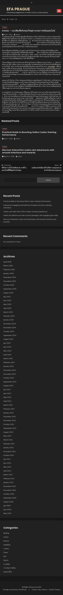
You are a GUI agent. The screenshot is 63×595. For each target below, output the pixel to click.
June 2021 (7, 463)
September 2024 (9, 335)
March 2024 (8, 358)
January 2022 (8, 447)
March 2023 (8, 405)
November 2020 (9, 490)
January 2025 (8, 320)
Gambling (6, 545)
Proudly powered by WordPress (15, 589)
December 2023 (9, 370)
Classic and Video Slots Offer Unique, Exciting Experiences (25, 211)
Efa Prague (18, 9)
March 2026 (8, 266)
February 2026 (9, 269)
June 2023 (7, 393)
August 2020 (8, 502)
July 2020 (7, 506)
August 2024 (8, 339)
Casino (4, 27)
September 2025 (9, 289)
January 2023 (8, 413)
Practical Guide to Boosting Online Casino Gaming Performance (29, 133)
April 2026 (7, 262)
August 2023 (8, 386)
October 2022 (8, 424)
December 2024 (9, 324)
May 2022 (7, 436)
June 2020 (7, 509)
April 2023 (7, 401)
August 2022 (8, 432)
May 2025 (7, 304)
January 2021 (8, 482)
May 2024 (7, 351)
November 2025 (9, 281)
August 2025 (8, 293)
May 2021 (7, 467)
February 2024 (9, 362)
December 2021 (9, 451)
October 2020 (8, 494)
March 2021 (8, 475)
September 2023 (9, 382)
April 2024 (7, 355)
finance (6, 541)
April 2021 (7, 471)
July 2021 (7, 459)
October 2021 (8, 455)
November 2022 (9, 420)
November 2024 (9, 327)
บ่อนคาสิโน (7, 572)
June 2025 (7, 300)
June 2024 (7, 347)
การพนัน (6, 564)
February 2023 (9, 409)
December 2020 (9, 486)
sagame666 (51, 66)
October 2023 (8, 378)
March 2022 (8, 440)
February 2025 (9, 316)
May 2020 (7, 513)
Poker (5, 552)
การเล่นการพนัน (9, 568)
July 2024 (7, 343)
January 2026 (8, 273)
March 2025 (8, 312)
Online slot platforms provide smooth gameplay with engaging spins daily (30, 215)
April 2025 (7, 308)
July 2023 (7, 389)
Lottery (6, 548)
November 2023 (9, 374)
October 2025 (8, 285)
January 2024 (8, 366)
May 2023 (7, 397)
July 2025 (7, 297)
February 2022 (9, 444)
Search (48, 180)
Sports (5, 560)
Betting (6, 533)
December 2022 (9, 416)
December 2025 (9, 277)
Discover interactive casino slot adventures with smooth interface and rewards (28, 151)
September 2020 (9, 498)
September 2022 (9, 428)
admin (18, 34)
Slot (4, 556)
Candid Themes (54, 589)
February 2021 (9, 478)
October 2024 (8, 331)
